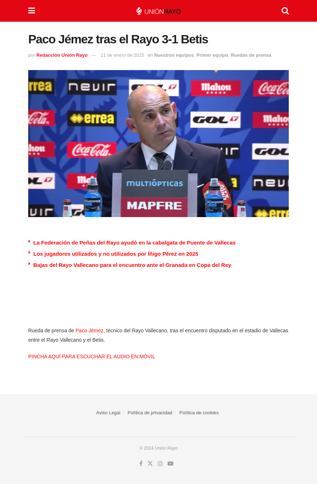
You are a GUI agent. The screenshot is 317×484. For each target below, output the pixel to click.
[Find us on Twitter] (150, 463)
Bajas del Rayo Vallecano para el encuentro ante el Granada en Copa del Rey (132, 265)
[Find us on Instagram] (160, 463)
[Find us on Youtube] (170, 463)
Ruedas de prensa (251, 55)
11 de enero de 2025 (122, 55)
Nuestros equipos (174, 55)
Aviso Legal (108, 412)
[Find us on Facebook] (141, 463)
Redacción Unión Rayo (62, 55)
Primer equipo (212, 55)
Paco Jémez (89, 330)
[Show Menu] (31, 11)
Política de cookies (199, 412)
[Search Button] (285, 11)
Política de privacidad (150, 412)
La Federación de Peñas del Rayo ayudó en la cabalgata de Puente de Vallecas (134, 242)
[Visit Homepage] (158, 11)
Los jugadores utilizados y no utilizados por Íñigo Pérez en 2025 (115, 254)
